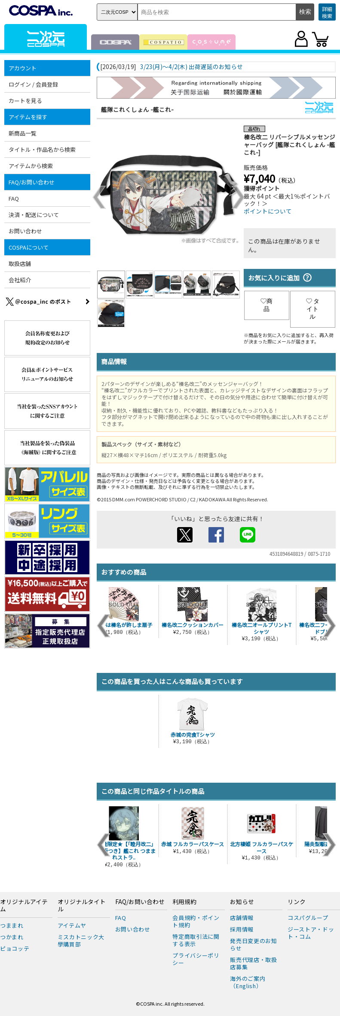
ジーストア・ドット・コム (311, 933)
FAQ (14, 198)
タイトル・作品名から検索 (42, 149)
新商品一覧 (23, 133)
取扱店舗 (20, 263)
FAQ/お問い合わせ (32, 182)
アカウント (23, 68)
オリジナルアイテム (24, 905)
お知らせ (242, 902)
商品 (266, 305)
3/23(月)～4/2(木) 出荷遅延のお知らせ (191, 67)
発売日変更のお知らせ (253, 944)
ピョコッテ (14, 948)
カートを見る (25, 100)
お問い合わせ (25, 231)
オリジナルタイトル (82, 905)
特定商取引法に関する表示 (195, 940)
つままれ (12, 925)
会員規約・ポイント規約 (195, 921)
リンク (297, 902)
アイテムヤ (72, 925)
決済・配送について (34, 215)
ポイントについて (268, 211)
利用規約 (184, 902)
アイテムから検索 (31, 166)
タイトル (313, 309)
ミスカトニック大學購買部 (81, 940)
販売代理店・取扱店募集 (253, 963)
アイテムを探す (28, 117)
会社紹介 (20, 280)
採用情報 (242, 929)
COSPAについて (29, 247)
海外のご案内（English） (247, 982)
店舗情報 (242, 917)
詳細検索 (327, 12)
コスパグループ (308, 917)
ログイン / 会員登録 (33, 84)
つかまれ (12, 937)
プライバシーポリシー (195, 959)
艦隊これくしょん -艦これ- (137, 109)
